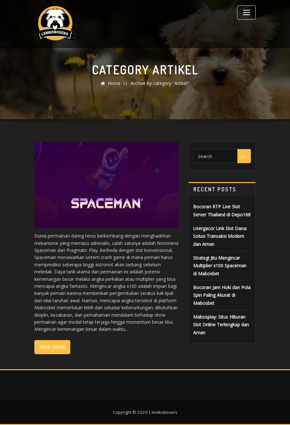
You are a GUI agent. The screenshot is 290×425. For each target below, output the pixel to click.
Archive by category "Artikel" (160, 83)
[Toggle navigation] (246, 12)
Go (244, 156)
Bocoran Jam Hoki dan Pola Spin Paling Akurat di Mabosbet (222, 295)
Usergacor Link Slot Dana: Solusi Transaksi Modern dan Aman (220, 236)
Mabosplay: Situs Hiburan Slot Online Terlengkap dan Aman (221, 325)
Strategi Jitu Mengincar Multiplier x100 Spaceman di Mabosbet (219, 266)
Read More (52, 347)
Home (114, 83)
